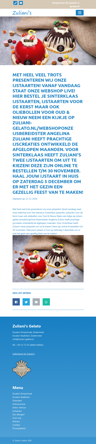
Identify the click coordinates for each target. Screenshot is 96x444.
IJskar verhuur (19, 407)
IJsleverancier (19, 403)
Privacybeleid (19, 428)
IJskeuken (17, 400)
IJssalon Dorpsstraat (22, 393)
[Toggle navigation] (80, 12)
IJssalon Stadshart (21, 397)
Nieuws (16, 421)
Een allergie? (19, 414)
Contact (16, 424)
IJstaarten (17, 410)
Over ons (17, 417)
